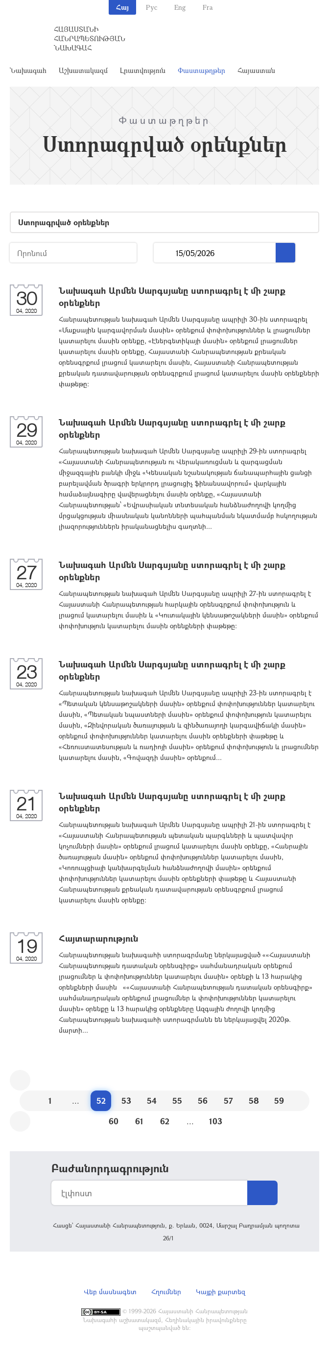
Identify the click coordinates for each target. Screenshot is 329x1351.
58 (254, 1100)
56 (203, 1100)
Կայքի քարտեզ (220, 1291)
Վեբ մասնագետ (110, 1291)
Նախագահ (28, 70)
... (165, 253)
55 (177, 1100)
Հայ (122, 7)
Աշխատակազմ (83, 70)
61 (139, 1121)
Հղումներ (166, 1291)
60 (113, 1121)
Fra (208, 7)
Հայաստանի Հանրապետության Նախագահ (89, 38)
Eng (180, 7)
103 (215, 1121)
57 (228, 1100)
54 (152, 1100)
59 (279, 1100)
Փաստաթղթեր (201, 70)
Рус (151, 7)
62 (164, 1121)
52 (101, 1100)
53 (126, 1100)
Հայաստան (256, 70)
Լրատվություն (142, 70)
